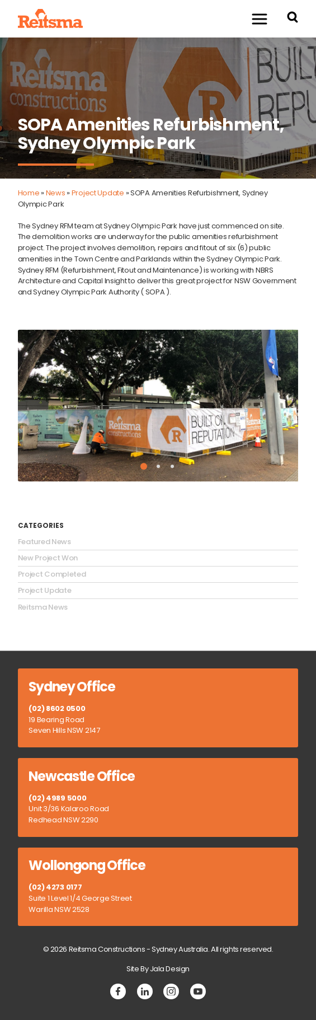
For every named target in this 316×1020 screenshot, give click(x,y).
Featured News (44, 541)
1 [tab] (143, 466)
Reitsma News (43, 607)
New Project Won (48, 558)
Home (29, 193)
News (55, 193)
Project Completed (52, 574)
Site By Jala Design (158, 968)
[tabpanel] (158, 405)
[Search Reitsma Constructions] (292, 18)
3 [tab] (172, 466)
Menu (254, 18)
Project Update (98, 193)
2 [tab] (158, 466)
